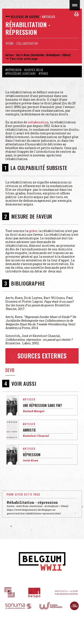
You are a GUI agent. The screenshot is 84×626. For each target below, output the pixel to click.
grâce (33, 231)
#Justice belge (33, 69)
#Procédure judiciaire (20, 73)
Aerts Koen (23, 54)
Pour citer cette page (24, 58)
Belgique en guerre (25, 16)
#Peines (43, 73)
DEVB (9, 370)
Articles (48, 16)
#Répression (13, 69)
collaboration (38, 122)
